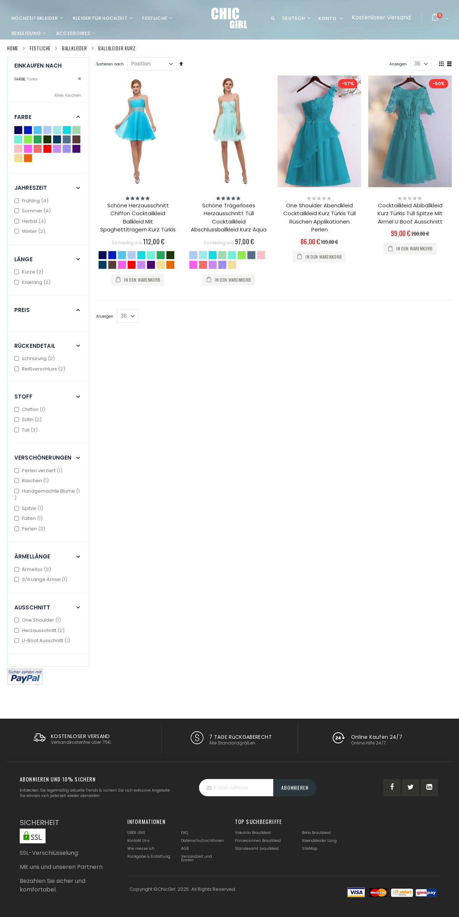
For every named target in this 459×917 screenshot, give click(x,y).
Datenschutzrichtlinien (202, 840)
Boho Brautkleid (316, 832)
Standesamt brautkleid (257, 848)
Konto (327, 18)
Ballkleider (74, 48)
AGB (185, 848)
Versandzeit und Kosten (196, 858)
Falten (29, 518)
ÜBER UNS (136, 832)
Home (12, 48)
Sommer (33, 210)
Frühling (32, 200)
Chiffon (30, 409)
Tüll (26, 430)
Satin (28, 419)
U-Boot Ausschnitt (43, 640)
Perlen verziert (39, 470)
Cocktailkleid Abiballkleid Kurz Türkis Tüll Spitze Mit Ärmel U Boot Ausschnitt (410, 213)
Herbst (31, 221)
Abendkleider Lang (319, 840)
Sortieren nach (110, 64)
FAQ (184, 832)
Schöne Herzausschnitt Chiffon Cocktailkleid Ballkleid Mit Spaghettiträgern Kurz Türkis (138, 218)
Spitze (29, 508)
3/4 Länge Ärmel (41, 579)
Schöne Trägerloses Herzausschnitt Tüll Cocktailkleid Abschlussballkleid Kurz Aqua (228, 218)
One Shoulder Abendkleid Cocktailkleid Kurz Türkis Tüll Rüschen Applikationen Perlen (319, 218)
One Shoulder (38, 620)
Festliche (40, 48)
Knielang (33, 282)
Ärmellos (33, 569)
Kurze (29, 271)
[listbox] (138, 261)
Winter (30, 231)
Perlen (30, 528)
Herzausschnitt (40, 630)
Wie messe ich (141, 848)
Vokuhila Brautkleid (253, 832)
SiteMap (309, 848)
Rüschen (32, 480)
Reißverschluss (40, 368)
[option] (103, 255)
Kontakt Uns (138, 840)
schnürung (35, 358)
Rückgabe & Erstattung (148, 856)
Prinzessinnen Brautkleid (258, 840)
